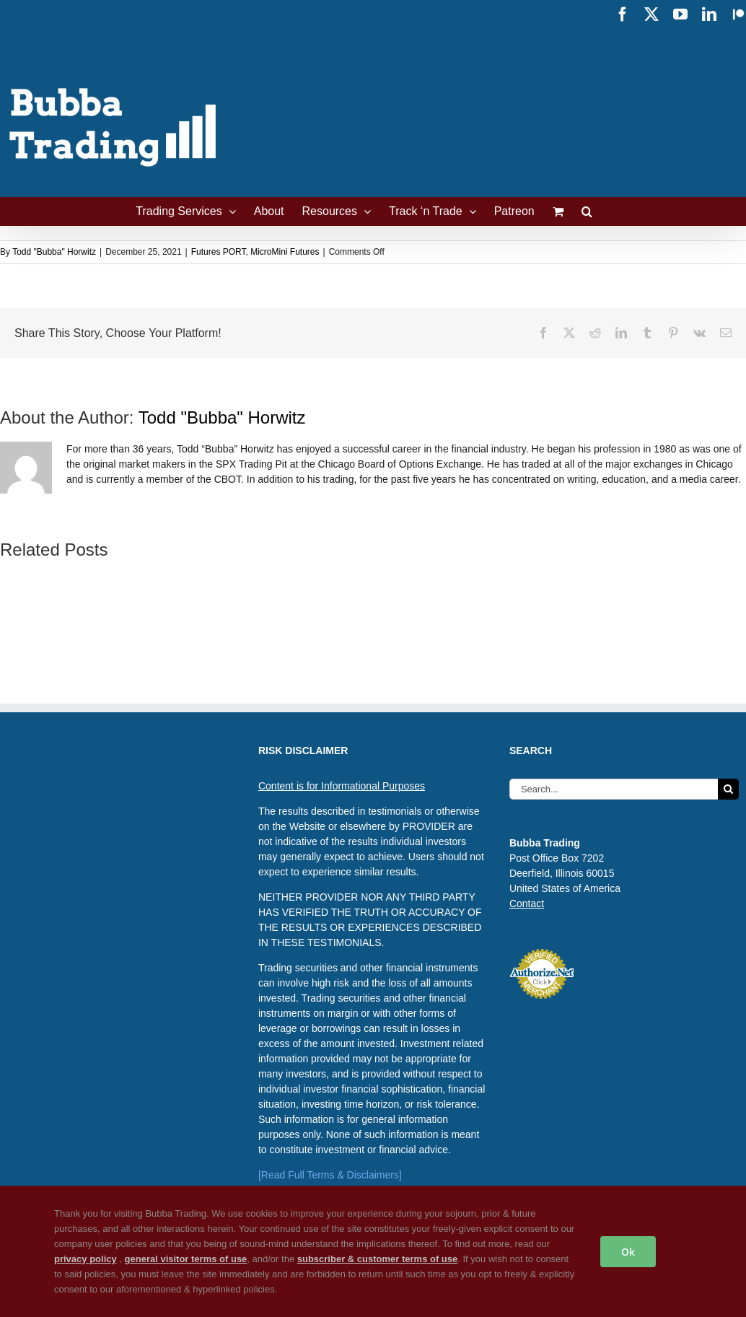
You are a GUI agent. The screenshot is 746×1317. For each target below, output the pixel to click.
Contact (526, 903)
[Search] (728, 789)
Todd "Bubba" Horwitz (54, 252)
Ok (628, 1252)
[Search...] (613, 789)
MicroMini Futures (284, 252)
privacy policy (85, 1258)
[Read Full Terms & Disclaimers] (330, 1175)
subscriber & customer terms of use (377, 1258)
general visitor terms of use (186, 1258)
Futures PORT (218, 252)
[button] (587, 211)
